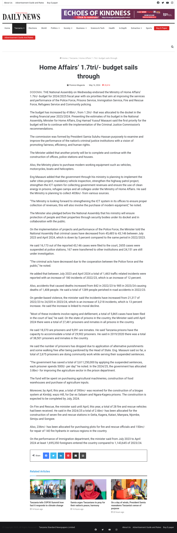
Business (80, 28)
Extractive (135, 28)
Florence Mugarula (77, 85)
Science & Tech (98, 28)
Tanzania (18, 28)
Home (7, 28)
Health (112, 28)
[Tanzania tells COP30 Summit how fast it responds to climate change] (48, 489)
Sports (149, 28)
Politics (54, 28)
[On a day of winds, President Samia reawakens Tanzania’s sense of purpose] (129, 489)
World (44, 28)
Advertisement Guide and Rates (29, 3)
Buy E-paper (52, 3)
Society (67, 28)
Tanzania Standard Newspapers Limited (57, 527)
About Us (8, 3)
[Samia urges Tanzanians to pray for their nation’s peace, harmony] (88, 489)
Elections (33, 28)
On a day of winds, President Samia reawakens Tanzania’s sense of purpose (128, 505)
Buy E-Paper (161, 28)
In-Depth (123, 28)
